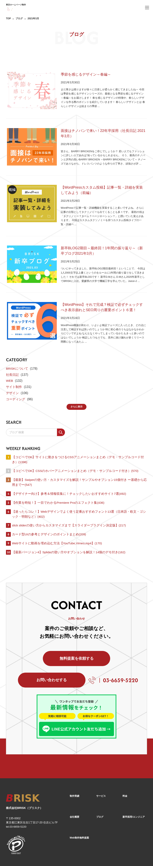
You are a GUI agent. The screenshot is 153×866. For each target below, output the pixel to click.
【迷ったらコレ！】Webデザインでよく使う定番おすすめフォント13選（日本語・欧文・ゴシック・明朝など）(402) (79, 501)
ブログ (19, 18)
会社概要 (74, 792)
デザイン (12, 379)
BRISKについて (17, 354)
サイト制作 (14, 373)
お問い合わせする (110, 648)
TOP (8, 18)
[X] (133, 855)
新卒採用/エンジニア (134, 792)
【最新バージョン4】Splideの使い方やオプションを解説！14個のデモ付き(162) (69, 540)
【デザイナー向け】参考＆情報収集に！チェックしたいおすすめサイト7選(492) (69, 480)
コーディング (15, 385)
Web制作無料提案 (79, 812)
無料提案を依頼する (43, 648)
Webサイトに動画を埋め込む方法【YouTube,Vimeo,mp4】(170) (57, 531)
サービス (101, 771)
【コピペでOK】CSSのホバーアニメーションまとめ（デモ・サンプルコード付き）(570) (75, 457)
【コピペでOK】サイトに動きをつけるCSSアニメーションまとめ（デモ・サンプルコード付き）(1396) (78, 445)
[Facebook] (123, 855)
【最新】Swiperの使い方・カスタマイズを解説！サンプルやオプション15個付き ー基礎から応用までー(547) (78, 469)
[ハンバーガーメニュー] (147, 7)
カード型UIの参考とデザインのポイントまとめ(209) (49, 522)
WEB (9, 366)
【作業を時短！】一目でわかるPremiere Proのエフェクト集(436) (58, 489)
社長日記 (12, 360)
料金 (125, 771)
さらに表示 (76, 392)
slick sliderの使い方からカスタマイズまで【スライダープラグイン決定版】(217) (69, 512)
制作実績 (74, 771)
